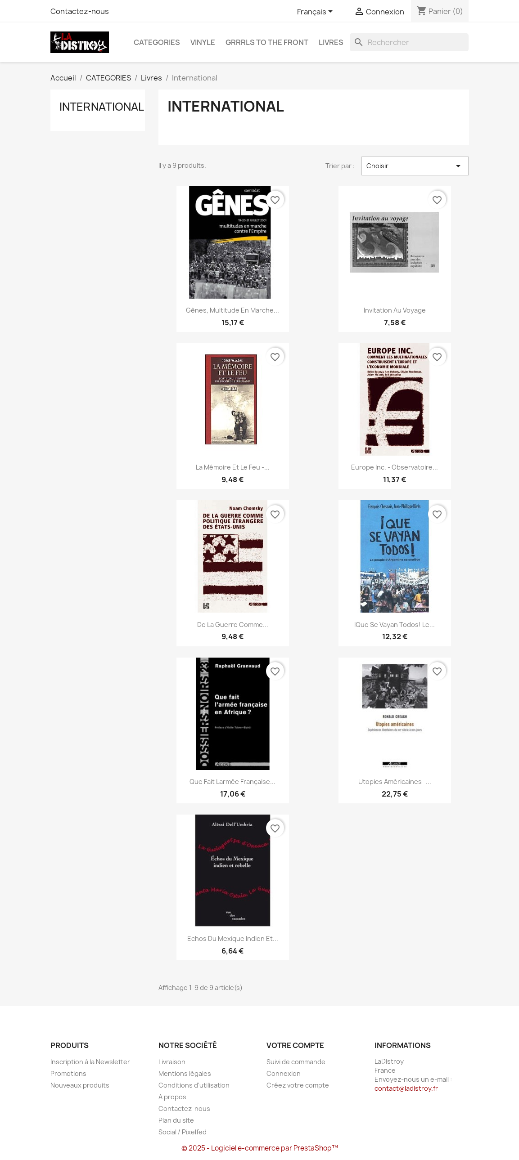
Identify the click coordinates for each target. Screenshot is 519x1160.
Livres (331, 42)
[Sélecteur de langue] (316, 12)
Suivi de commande (295, 1061)
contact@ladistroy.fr (406, 1088)
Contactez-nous (79, 11)
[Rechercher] (409, 42)
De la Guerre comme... (232, 624)
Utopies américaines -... (394, 781)
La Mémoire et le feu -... (233, 467)
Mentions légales (184, 1073)
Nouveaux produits (79, 1085)
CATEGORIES (157, 42)
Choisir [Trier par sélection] (415, 166)
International (101, 106)
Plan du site (176, 1120)
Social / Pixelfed (182, 1132)
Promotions (68, 1073)
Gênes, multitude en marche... (232, 310)
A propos (172, 1097)
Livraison (171, 1061)
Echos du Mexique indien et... (232, 938)
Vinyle (202, 42)
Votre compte (295, 1045)
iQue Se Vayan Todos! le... (394, 624)
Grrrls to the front (267, 42)
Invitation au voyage (395, 310)
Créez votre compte (297, 1085)
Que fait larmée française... (232, 781)
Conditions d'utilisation (194, 1085)
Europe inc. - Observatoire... (394, 467)
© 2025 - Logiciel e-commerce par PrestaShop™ (259, 1148)
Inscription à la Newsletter (90, 1061)
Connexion (283, 1073)
